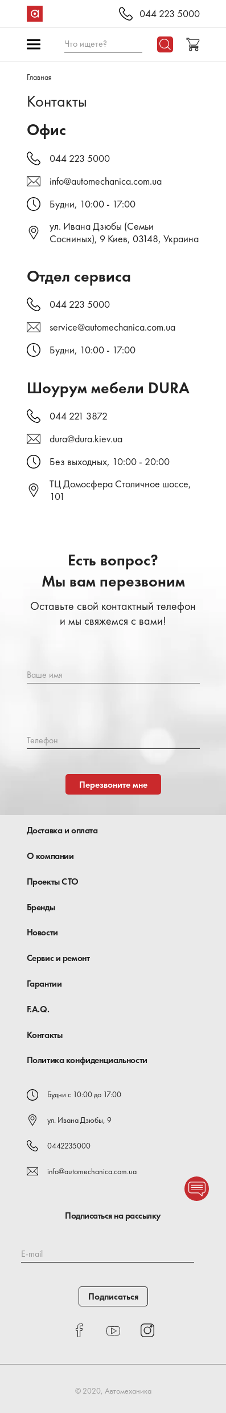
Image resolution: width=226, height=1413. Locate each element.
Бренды (41, 907)
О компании (50, 856)
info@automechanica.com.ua (106, 181)
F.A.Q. (38, 1009)
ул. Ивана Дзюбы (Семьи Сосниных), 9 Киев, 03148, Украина (124, 232)
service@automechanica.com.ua (112, 327)
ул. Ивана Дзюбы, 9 (79, 1120)
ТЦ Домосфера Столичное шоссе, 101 (120, 490)
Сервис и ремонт (58, 958)
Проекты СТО (53, 881)
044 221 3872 (79, 416)
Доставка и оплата (62, 830)
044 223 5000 (169, 14)
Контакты (45, 1035)
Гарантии (44, 983)
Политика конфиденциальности (87, 1060)
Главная (39, 77)
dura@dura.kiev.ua (86, 439)
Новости (42, 932)
